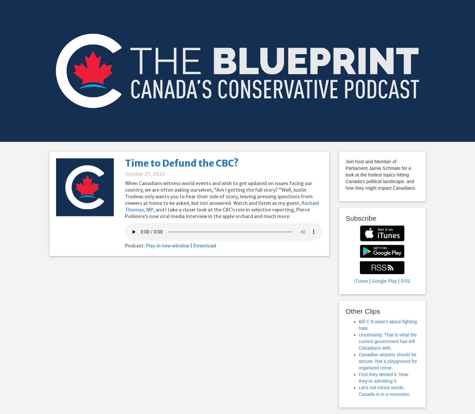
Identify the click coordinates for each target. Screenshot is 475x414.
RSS (405, 281)
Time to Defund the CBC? (182, 163)
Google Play (384, 281)
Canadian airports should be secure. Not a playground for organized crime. (388, 361)
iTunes (361, 281)
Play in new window (167, 246)
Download (204, 246)
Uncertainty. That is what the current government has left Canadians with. (388, 341)
